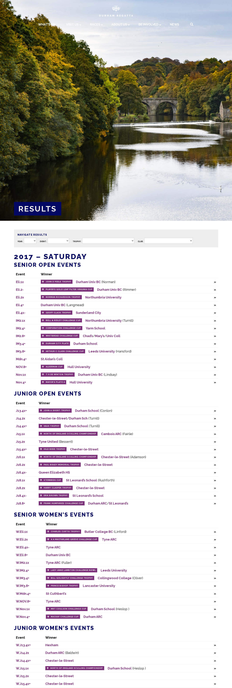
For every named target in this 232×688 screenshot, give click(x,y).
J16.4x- (21, 472)
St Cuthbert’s (56, 593)
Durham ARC (97, 503)
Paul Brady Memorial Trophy (61, 465)
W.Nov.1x (23, 609)
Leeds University (102, 351)
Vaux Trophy (51, 426)
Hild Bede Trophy (54, 449)
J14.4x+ (21, 426)
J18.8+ (20, 503)
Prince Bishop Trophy (64, 586)
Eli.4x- (20, 313)
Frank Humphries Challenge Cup (63, 503)
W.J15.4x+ (23, 684)
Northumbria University (103, 297)
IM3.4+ (20, 343)
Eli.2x (20, 297)
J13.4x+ (21, 410)
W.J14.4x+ (23, 660)
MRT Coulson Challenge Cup (68, 609)
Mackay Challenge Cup (65, 617)
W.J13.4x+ (23, 645)
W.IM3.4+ (22, 578)
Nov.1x (21, 374)
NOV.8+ (21, 367)
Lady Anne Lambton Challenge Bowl (73, 570)
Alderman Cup (54, 367)
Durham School (85, 343)
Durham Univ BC (88, 282)
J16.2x (20, 465)
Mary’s (99, 336)
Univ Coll (113, 336)
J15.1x (20, 434)
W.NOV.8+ (23, 601)
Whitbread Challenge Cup (62, 336)
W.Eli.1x (22, 532)
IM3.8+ (20, 351)
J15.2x (20, 441)
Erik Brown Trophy (56, 495)
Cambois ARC (111, 434)
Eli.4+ (20, 305)
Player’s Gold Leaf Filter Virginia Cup (69, 289)
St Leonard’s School (81, 480)
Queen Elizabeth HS (54, 472)
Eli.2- (19, 289)
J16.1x (20, 457)
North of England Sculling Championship (70, 434)
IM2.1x (20, 320)
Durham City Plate (57, 343)
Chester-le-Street (53, 418)
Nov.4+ (21, 382)
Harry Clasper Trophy (57, 488)
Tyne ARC (109, 539)
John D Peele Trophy (58, 282)
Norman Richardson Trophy (63, 297)
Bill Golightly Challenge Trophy (72, 578)
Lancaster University (99, 586)
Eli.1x (20, 282)
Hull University (79, 367)
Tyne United (48, 441)
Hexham (51, 645)
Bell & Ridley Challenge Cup (63, 320)
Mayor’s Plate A (55, 382)
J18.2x (20, 488)
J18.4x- (21, 496)
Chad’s (88, 336)
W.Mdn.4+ (23, 593)
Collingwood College (114, 578)
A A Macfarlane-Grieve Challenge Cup (74, 539)
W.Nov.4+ (23, 617)
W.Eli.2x (22, 539)
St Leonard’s (118, 503)
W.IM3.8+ (22, 586)
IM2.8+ (20, 336)
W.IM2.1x (22, 562)
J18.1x (20, 480)
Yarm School (95, 328)
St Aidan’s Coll (52, 359)
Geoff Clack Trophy (58, 313)
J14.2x (20, 418)
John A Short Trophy (57, 410)
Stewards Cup (52, 480)
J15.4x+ (21, 449)
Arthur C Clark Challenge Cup (65, 351)
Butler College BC (99, 532)
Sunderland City (88, 313)
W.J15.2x (22, 676)
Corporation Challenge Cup (63, 328)
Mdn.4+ (21, 359)
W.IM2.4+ (22, 570)
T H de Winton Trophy (59, 374)
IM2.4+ (20, 328)
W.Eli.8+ (22, 555)
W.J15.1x (22, 668)
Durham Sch (78, 418)
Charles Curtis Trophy (65, 531)
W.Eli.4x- (22, 547)
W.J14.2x (22, 653)
